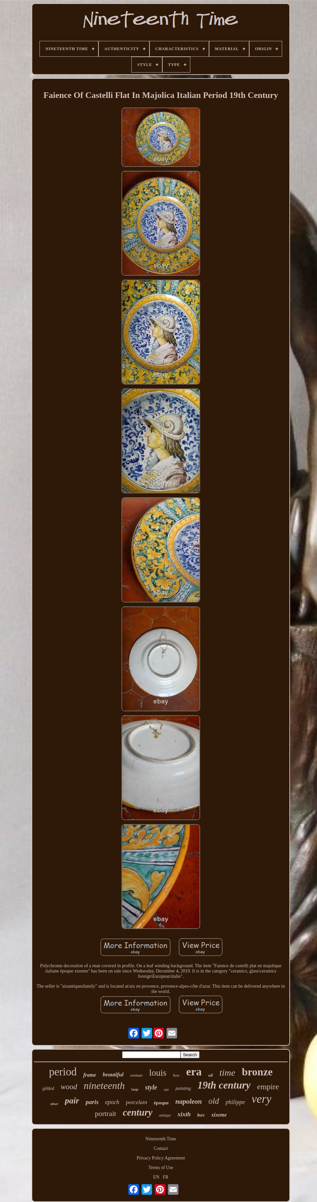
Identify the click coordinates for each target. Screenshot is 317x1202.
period (63, 1072)
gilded (48, 1088)
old (213, 1100)
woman (136, 1075)
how (176, 1075)
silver (54, 1104)
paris (92, 1101)
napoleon (188, 1101)
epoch (112, 1102)
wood (69, 1087)
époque (161, 1102)
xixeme (219, 1115)
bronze (257, 1072)
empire (268, 1086)
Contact (161, 1148)
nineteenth (104, 1085)
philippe (235, 1102)
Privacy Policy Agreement (161, 1158)
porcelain (136, 1102)
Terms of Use (160, 1167)
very (261, 1099)
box (201, 1115)
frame (89, 1075)
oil (210, 1075)
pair (72, 1100)
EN (156, 1177)
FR (166, 1177)
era (194, 1071)
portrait (105, 1113)
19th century (224, 1085)
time (227, 1072)
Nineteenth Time (160, 1138)
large (135, 1089)
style (151, 1087)
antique (165, 1115)
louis (158, 1073)
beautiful (113, 1074)
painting (183, 1088)
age (166, 1089)
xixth (184, 1114)
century (137, 1112)
